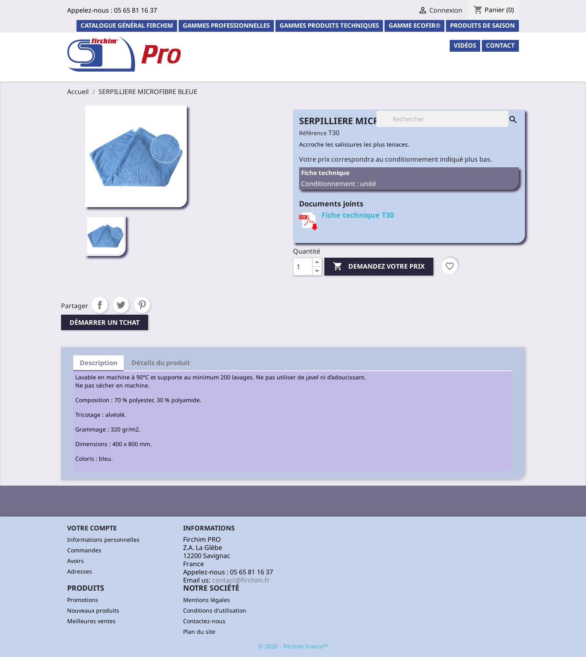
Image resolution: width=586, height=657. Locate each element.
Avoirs (75, 561)
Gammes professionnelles (226, 25)
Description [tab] (98, 362)
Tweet (121, 305)
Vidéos (465, 45)
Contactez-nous (204, 621)
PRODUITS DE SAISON (482, 25)
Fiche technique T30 (357, 215)
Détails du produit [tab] (160, 362)
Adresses (79, 571)
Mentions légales (206, 600)
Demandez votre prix (379, 266)
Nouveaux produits (93, 610)
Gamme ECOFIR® (414, 25)
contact (500, 45)
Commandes (84, 550)
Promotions (82, 600)
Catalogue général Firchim (127, 25)
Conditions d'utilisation (214, 610)
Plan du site (199, 631)
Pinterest (142, 305)
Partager (100, 305)
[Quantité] (303, 267)
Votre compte (92, 527)
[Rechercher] (442, 119)
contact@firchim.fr (241, 580)
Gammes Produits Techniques (329, 25)
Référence (313, 133)
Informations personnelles (103, 539)
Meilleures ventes (91, 621)
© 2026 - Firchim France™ (293, 646)
